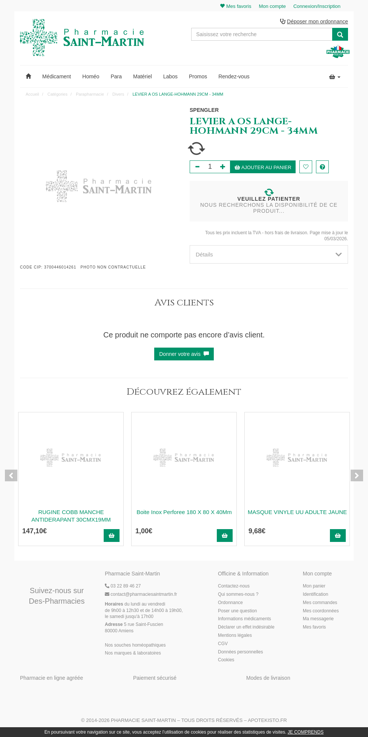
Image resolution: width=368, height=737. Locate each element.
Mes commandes (320, 603)
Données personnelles (240, 652)
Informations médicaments (244, 619)
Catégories (57, 94)
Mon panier (314, 586)
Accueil (32, 94)
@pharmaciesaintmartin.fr (141, 594)
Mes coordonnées (321, 611)
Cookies (226, 660)
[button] (28, 77)
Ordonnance (230, 603)
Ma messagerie (318, 619)
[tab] (269, 255)
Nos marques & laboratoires (133, 653)
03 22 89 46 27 (123, 586)
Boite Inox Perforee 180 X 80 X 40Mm (184, 512)
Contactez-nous (234, 586)
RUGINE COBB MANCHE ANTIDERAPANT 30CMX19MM (70, 516)
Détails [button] (269, 255)
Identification (315, 594)
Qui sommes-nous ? (238, 594)
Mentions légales (235, 635)
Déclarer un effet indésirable (246, 627)
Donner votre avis (184, 354)
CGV (223, 644)
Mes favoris (314, 627)
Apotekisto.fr (267, 720)
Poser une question (237, 611)
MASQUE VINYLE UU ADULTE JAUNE (297, 512)
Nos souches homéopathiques (135, 645)
